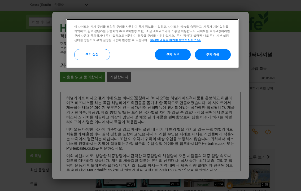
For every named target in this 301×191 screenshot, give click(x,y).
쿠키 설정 (92, 54)
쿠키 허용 (212, 54)
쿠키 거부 (173, 54)
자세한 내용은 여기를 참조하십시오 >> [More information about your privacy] (175, 40)
